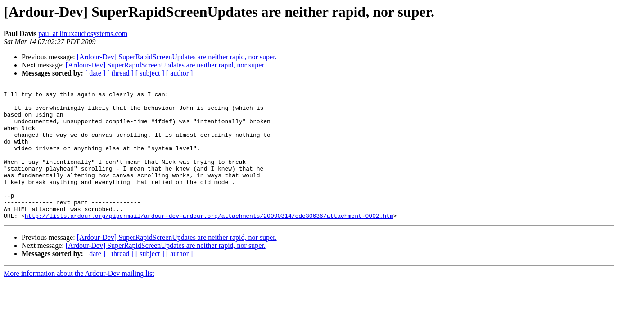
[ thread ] (120, 73)
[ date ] (95, 73)
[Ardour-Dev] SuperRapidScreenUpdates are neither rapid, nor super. (177, 57)
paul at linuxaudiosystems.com (82, 33)
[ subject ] (149, 73)
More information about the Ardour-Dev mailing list (79, 299)
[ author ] (179, 73)
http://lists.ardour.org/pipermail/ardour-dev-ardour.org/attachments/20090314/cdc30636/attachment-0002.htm (209, 241)
